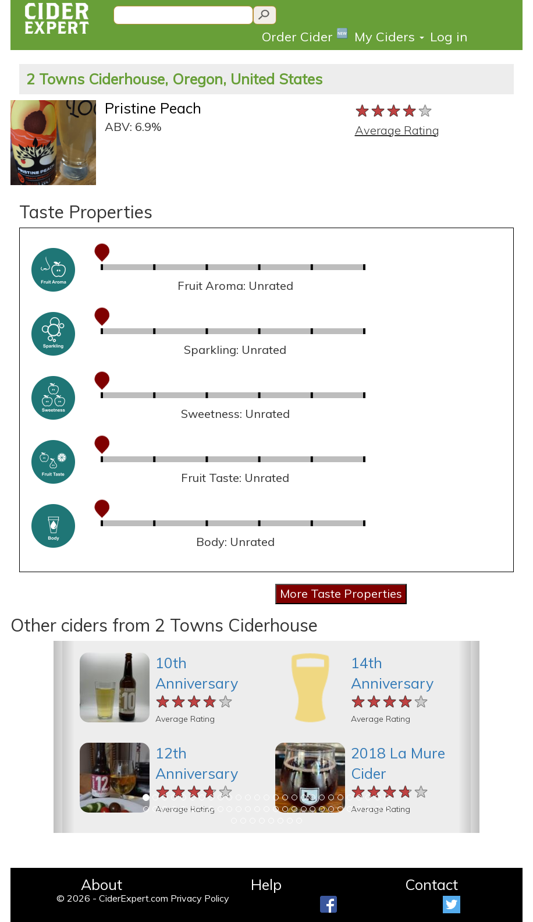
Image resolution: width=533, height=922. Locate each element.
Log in (448, 37)
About (101, 884)
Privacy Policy (199, 898)
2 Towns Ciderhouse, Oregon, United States (174, 79)
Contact (431, 884)
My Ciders (389, 37)
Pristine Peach (153, 108)
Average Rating (397, 130)
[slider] (394, 111)
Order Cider (305, 36)
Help (266, 884)
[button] (64, 737)
